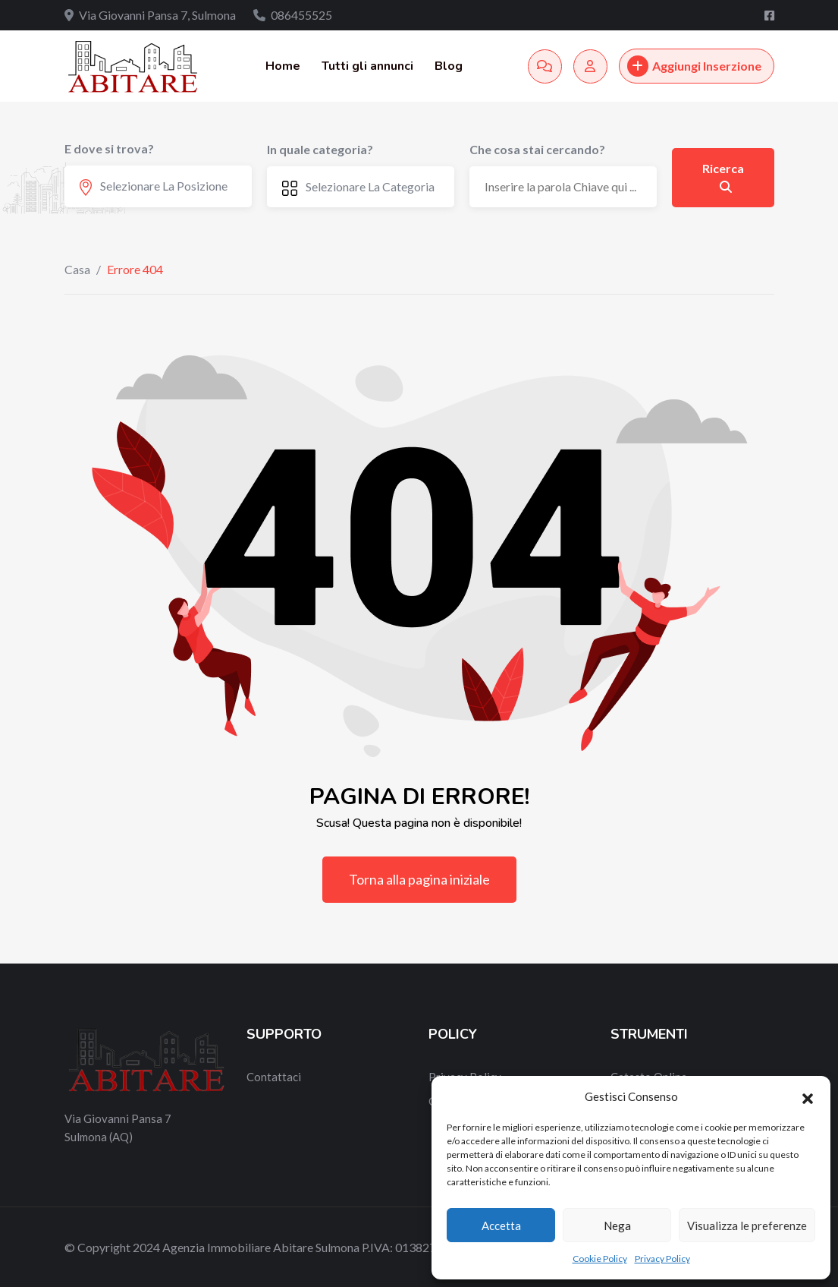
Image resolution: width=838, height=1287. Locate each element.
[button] (807, 1096)
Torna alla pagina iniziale (419, 879)
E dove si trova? (109, 148)
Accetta (501, 1225)
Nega (617, 1225)
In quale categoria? (320, 149)
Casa (77, 269)
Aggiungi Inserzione (694, 66)
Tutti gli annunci (367, 66)
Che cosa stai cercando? (537, 149)
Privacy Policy (662, 1258)
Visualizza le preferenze (747, 1225)
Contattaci (273, 1077)
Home (282, 66)
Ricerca (723, 177)
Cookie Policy (600, 1258)
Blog (449, 66)
